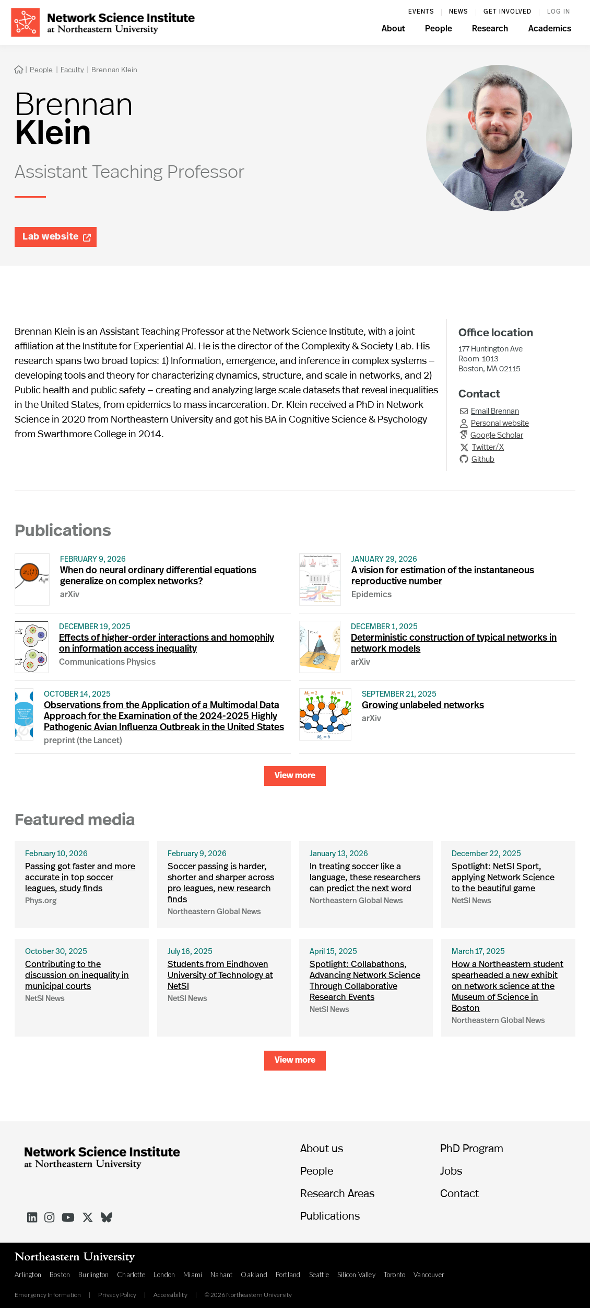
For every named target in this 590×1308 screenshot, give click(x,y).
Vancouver (429, 1274)
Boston (60, 1274)
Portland (288, 1274)
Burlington (93, 1274)
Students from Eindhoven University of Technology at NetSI (220, 975)
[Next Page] (295, 776)
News (458, 12)
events (421, 12)
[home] (103, 21)
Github (482, 458)
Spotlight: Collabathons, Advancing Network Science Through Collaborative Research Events (365, 981)
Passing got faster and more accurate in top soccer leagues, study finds (80, 877)
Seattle (319, 1274)
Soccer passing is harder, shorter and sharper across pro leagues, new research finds (221, 883)
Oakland (254, 1274)
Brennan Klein (114, 69)
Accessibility (170, 1295)
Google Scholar (496, 434)
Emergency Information (48, 1295)
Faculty (72, 69)
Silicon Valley (356, 1274)
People (41, 69)
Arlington (28, 1274)
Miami (192, 1274)
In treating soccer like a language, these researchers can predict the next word (365, 877)
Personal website (500, 422)
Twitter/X (488, 446)
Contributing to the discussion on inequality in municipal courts (77, 975)
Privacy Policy (117, 1295)
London (164, 1274)
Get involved (507, 12)
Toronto (394, 1274)
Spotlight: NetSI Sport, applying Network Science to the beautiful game (503, 877)
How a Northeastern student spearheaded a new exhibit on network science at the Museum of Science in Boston (507, 986)
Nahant (221, 1274)
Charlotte (131, 1274)
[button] (393, 30)
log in (558, 12)
